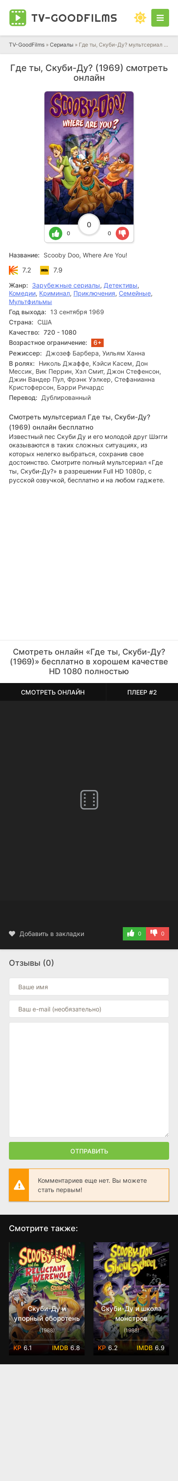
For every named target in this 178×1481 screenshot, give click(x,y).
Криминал (54, 293)
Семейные (135, 293)
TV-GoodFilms (26, 44)
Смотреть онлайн (53, 692)
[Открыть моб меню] (160, 18)
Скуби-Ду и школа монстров (131, 1313)
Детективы (121, 285)
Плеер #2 (142, 692)
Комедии (22, 293)
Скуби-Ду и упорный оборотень (47, 1313)
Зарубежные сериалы (66, 285)
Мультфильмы (30, 301)
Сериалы (61, 44)
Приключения (94, 293)
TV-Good (74, 17)
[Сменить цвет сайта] (140, 17)
